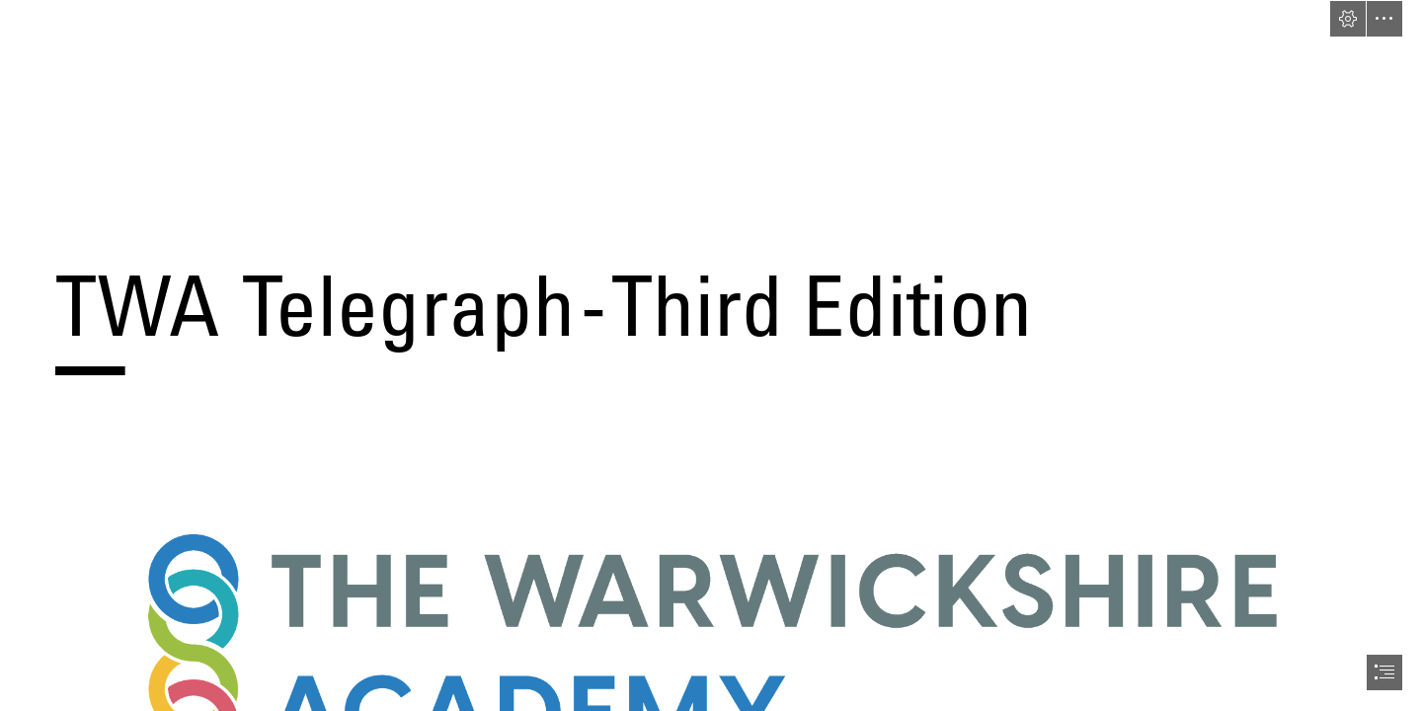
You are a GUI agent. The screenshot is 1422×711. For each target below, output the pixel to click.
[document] (711, 355)
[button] (1348, 19)
